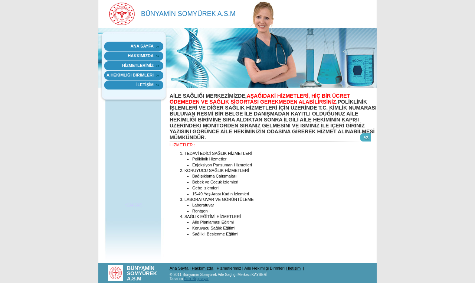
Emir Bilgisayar (196, 279)
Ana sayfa (142, 46)
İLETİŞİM (145, 84)
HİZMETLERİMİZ (138, 65)
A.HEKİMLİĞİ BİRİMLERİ (130, 75)
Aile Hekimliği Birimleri (265, 268)
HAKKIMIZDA (141, 55)
